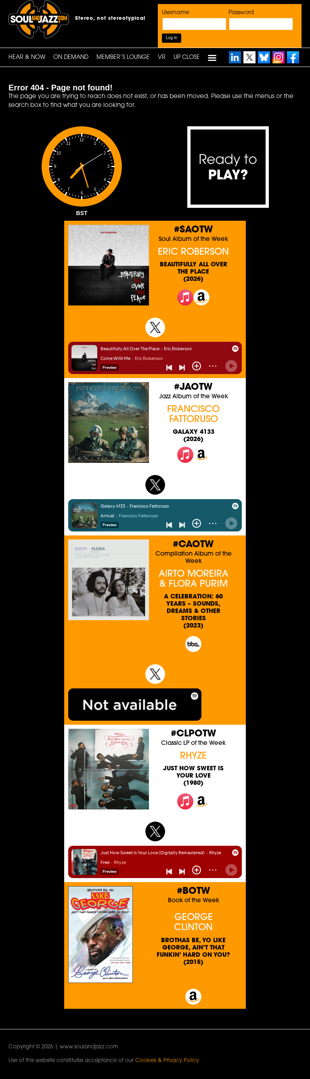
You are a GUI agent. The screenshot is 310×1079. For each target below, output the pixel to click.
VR (161, 57)
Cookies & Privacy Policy (167, 1060)
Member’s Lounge (123, 57)
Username (175, 13)
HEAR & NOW (26, 57)
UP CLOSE (187, 57)
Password (241, 13)
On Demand (70, 57)
